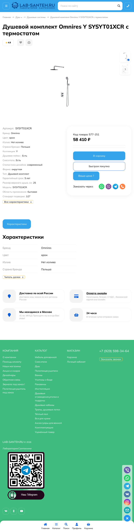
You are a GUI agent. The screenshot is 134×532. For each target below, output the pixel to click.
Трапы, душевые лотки (47, 409)
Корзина (72, 357)
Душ (18, 17)
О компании (9, 357)
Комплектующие (44, 427)
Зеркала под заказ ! (14, 384)
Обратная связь (11, 379)
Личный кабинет (76, 361)
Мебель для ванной (46, 357)
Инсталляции (42, 388)
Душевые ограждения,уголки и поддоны (47, 397)
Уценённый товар (44, 432)
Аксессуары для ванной (48, 423)
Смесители (41, 361)
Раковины (40, 384)
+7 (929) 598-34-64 (114, 351)
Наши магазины (12, 366)
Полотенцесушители (46, 370)
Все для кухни (42, 418)
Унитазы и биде (43, 379)
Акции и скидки (11, 370)
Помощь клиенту (12, 361)
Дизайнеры (9, 375)
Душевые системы (36, 17)
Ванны (38, 375)
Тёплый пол (41, 414)
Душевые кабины (44, 405)
